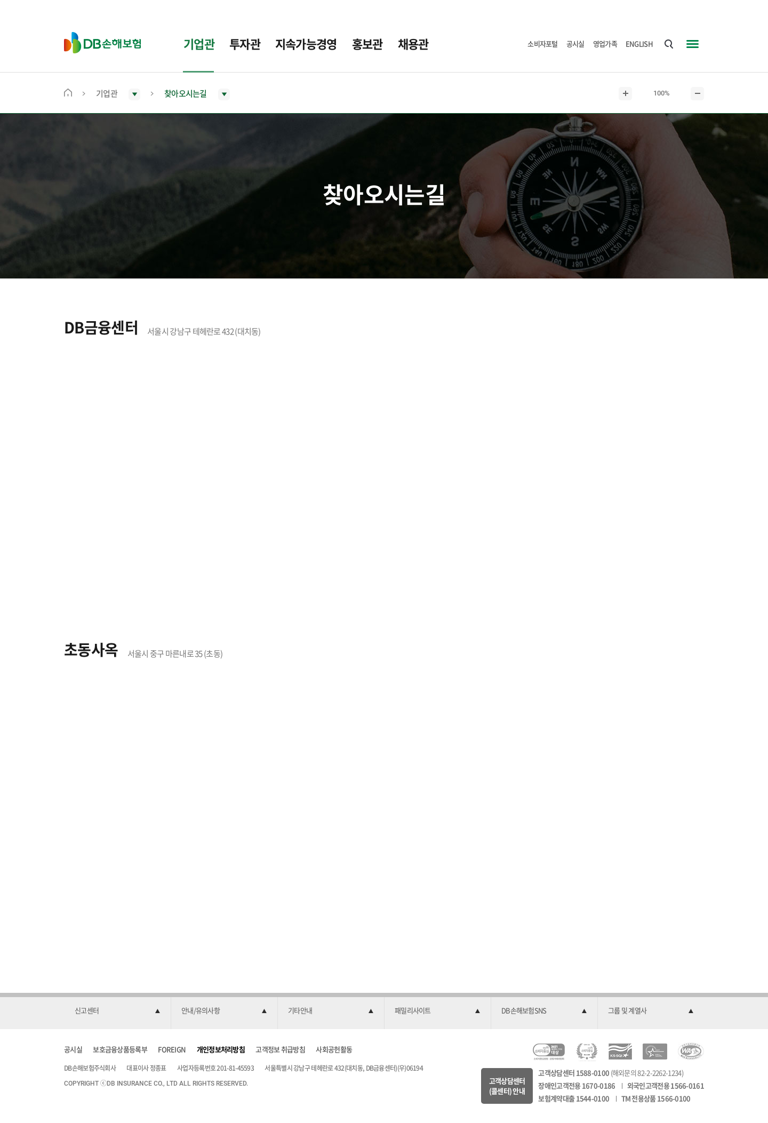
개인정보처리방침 (221, 1049)
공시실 (575, 43)
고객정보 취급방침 (280, 1049)
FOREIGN (172, 1049)
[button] (117, 1011)
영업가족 (605, 43)
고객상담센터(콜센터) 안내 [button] (507, 1086)
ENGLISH (639, 43)
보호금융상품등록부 (120, 1049)
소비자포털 (542, 43)
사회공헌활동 (334, 1049)
